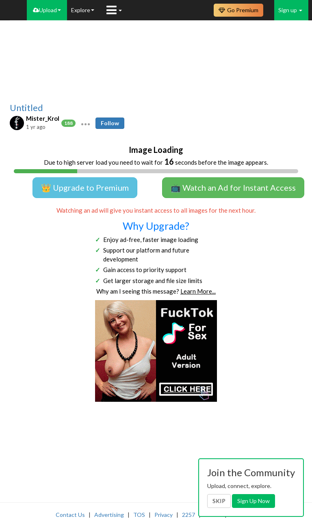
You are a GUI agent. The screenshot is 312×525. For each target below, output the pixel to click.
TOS (139, 514)
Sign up (290, 10)
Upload (47, 10)
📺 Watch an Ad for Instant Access (233, 187)
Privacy (163, 514)
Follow (110, 123)
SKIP (218, 500)
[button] (85, 123)
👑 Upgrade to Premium (85, 187)
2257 (188, 514)
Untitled (26, 107)
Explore (82, 10)
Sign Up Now (253, 500)
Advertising (109, 514)
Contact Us (70, 514)
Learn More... (198, 291)
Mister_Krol (42, 118)
